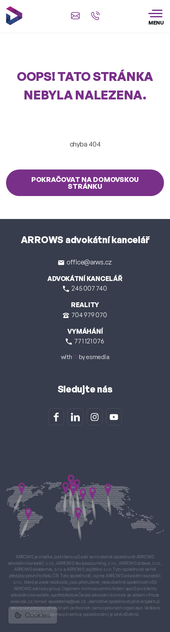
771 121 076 (85, 341)
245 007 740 (85, 288)
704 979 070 (85, 315)
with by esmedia (85, 357)
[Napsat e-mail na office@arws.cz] (75, 16)
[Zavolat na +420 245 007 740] (95, 16)
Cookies (33, 615)
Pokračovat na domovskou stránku (85, 182)
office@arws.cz (85, 262)
